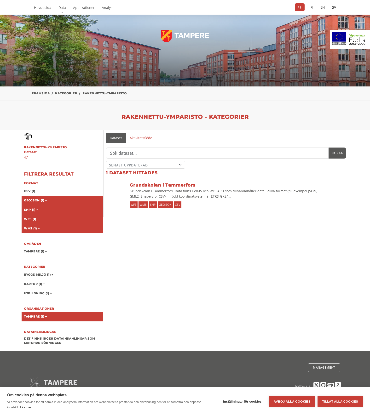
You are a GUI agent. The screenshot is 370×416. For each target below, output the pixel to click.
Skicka (337, 153)
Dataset (116, 138)
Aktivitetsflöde (141, 138)
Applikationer (84, 7)
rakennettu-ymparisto (104, 93)
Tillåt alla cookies (340, 401)
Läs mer (25, 407)
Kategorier (66, 93)
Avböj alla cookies (291, 401)
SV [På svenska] (334, 7)
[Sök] (300, 7)
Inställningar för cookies (242, 401)
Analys (107, 7)
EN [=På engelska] (322, 7)
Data (62, 7)
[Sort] (145, 165)
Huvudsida (42, 7)
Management (324, 367)
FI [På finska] (312, 7)
